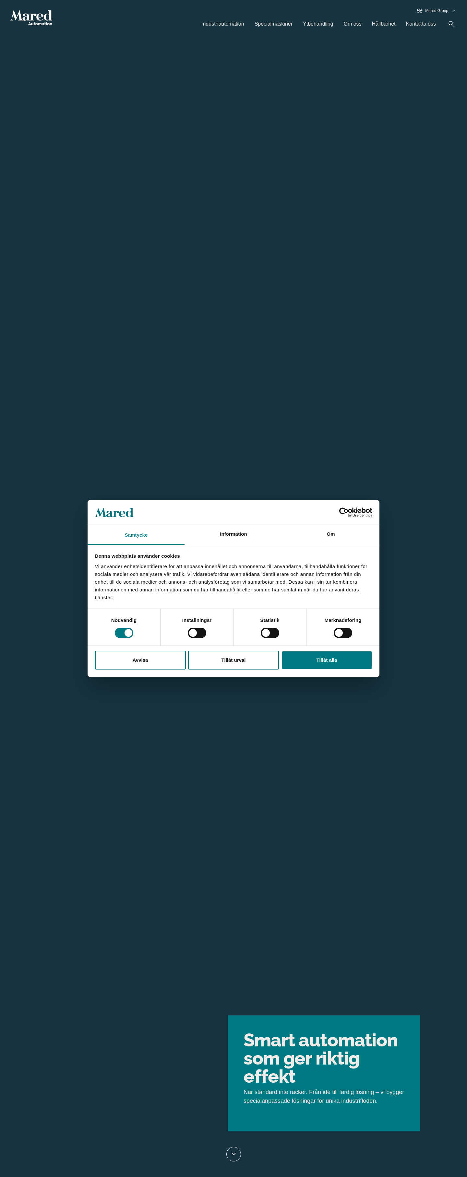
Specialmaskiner (274, 24)
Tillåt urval (234, 660)
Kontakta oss (421, 24)
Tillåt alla (327, 660)
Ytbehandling (318, 24)
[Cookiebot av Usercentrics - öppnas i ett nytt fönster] (344, 512)
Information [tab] (233, 534)
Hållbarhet (384, 24)
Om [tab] (331, 534)
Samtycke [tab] (136, 535)
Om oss (352, 24)
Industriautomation (222, 24)
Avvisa (140, 660)
